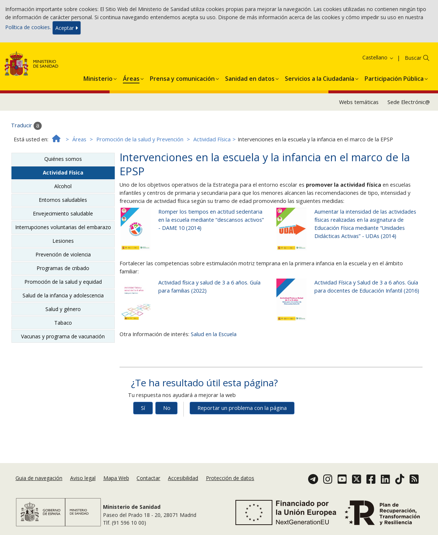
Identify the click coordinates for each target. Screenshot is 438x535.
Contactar (148, 478)
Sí (143, 407)
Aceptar (66, 27)
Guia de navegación (38, 478)
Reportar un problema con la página (242, 407)
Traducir (26, 126)
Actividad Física (212, 139)
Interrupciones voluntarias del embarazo (63, 227)
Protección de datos (230, 478)
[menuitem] (98, 77)
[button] (98, 77)
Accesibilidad (183, 478)
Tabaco (63, 322)
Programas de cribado (63, 268)
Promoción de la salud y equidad (63, 281)
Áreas (79, 139)
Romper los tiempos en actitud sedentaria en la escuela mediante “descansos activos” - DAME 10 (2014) (211, 219)
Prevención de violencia (63, 254)
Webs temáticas (359, 102)
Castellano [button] (378, 57)
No (166, 407)
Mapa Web (116, 478)
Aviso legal (83, 478)
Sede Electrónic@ (408, 102)
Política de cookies (27, 27)
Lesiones (63, 240)
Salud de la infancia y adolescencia (63, 295)
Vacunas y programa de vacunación (63, 336)
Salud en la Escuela (214, 334)
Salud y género (63, 309)
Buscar (413, 57)
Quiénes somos (63, 158)
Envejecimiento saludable (63, 213)
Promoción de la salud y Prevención (139, 139)
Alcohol (63, 186)
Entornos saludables (63, 199)
